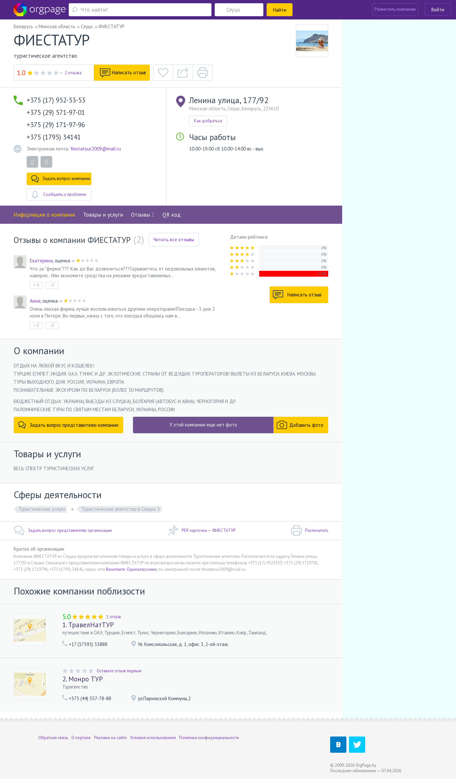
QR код (171, 214)
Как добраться (208, 121)
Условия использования (153, 737)
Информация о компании (44, 214)
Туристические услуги (41, 509)
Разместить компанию (395, 9)
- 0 (51, 285)
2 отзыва (73, 73)
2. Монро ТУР (82, 679)
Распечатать (309, 530)
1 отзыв (113, 616)
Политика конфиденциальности (209, 737)
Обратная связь (53, 737)
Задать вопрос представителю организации (63, 530)
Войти (437, 9)
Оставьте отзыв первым (119, 671)
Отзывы (142, 214)
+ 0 (36, 285)
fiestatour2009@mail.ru (96, 149)
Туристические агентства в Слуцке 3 (120, 509)
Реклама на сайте (110, 737)
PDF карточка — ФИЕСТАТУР (201, 530)
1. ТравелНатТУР (88, 624)
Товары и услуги (103, 214)
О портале (81, 737)
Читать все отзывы (173, 239)
